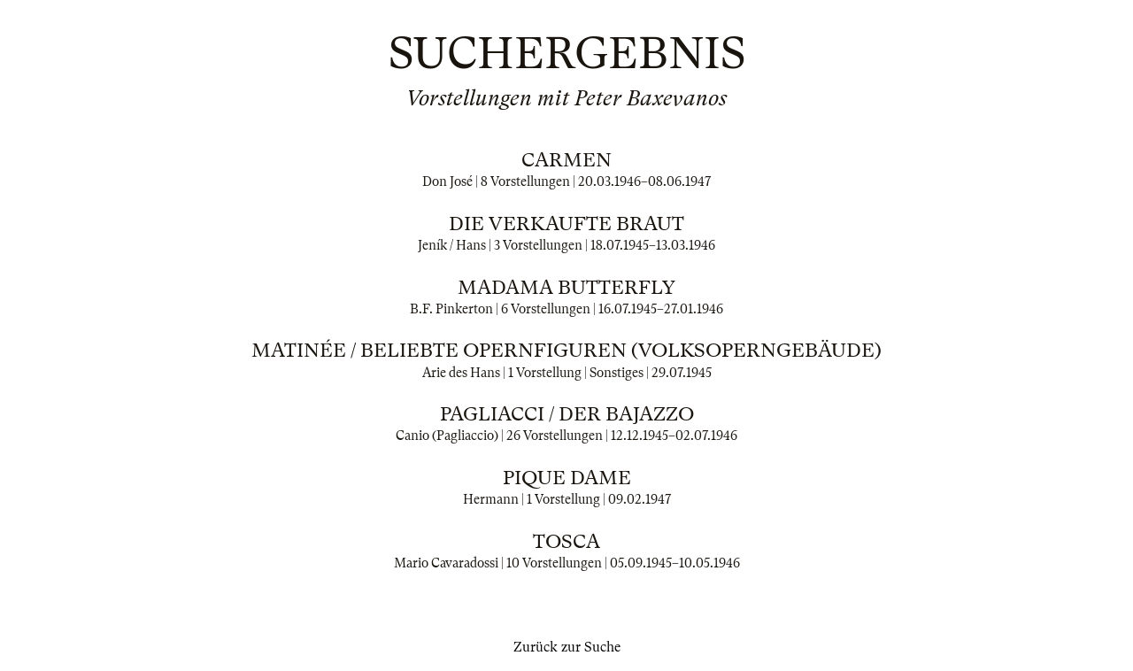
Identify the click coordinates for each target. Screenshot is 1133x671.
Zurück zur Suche (566, 647)
